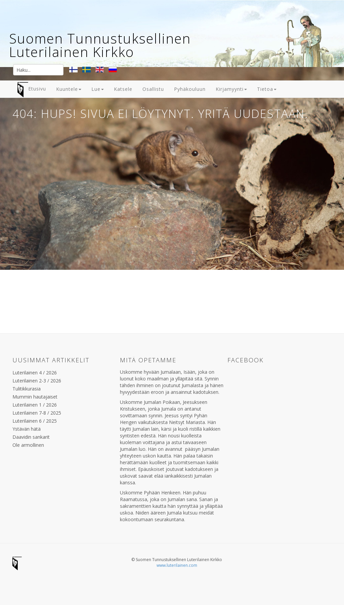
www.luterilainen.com (177, 565)
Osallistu (153, 89)
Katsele (123, 89)
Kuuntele (68, 89)
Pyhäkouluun (190, 89)
